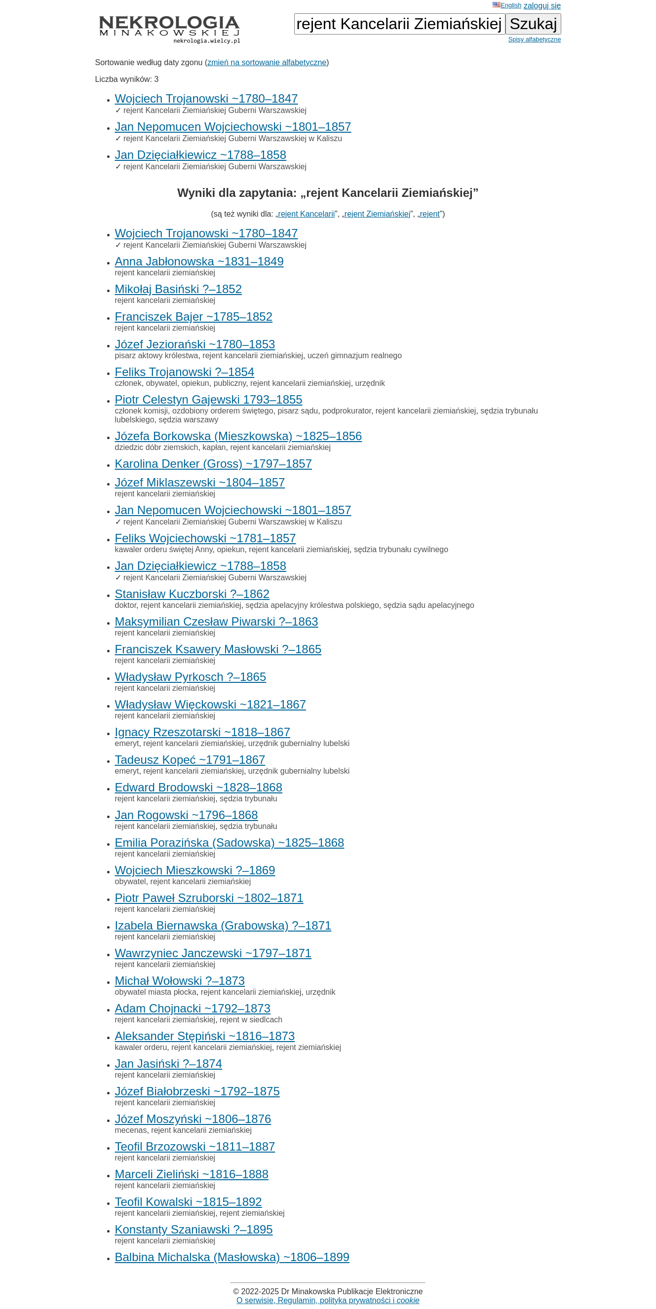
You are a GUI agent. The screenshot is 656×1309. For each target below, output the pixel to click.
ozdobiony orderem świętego (222, 411)
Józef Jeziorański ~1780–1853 (195, 344)
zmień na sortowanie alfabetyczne (266, 62)
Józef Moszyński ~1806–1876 (193, 1118)
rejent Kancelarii (306, 214)
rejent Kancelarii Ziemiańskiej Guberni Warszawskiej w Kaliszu (232, 138)
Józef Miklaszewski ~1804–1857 (200, 482)
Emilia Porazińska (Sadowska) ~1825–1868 (230, 842)
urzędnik (370, 383)
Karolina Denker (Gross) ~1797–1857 (213, 463)
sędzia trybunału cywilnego (401, 549)
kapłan (214, 447)
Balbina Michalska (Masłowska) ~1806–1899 (232, 1257)
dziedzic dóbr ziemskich (156, 447)
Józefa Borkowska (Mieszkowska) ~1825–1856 (238, 436)
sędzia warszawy (188, 419)
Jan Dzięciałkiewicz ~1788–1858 (201, 154)
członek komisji (141, 411)
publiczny (230, 383)
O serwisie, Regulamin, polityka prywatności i (328, 1300)
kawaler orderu (141, 1047)
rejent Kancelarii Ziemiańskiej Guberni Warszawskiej (215, 110)
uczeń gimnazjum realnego (355, 355)
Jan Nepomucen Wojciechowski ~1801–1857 (233, 126)
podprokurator (346, 411)
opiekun (195, 383)
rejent (430, 214)
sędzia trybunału (248, 798)
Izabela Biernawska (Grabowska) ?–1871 (223, 925)
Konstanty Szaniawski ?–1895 (194, 1229)
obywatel (161, 383)
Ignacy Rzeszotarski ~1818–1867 (203, 732)
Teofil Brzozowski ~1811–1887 (195, 1146)
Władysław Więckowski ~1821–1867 (211, 704)
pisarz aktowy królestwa (156, 355)
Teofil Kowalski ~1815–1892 (188, 1201)
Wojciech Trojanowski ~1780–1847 (206, 98)
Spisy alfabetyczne (534, 39)
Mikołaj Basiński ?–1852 (178, 289)
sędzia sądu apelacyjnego (429, 605)
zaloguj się (542, 5)
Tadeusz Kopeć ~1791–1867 (190, 759)
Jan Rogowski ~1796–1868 (186, 815)
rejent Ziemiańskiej (377, 214)
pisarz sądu (297, 411)
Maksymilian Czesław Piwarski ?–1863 (216, 621)
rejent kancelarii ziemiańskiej (165, 272)
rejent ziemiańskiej (309, 1047)
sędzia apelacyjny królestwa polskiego (312, 605)
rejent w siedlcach (251, 1019)
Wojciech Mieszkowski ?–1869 (195, 870)
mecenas (131, 1130)
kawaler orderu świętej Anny (164, 549)
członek (128, 383)
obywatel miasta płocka (155, 992)
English (507, 5)
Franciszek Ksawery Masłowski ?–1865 (218, 649)
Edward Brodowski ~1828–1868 (199, 787)
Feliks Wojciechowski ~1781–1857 (205, 538)
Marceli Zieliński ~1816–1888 (192, 1174)
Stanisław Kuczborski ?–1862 (192, 593)
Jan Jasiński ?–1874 (168, 1063)
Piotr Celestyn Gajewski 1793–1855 (209, 399)
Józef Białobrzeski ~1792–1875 (197, 1091)
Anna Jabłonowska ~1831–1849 (199, 261)
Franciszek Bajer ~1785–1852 (194, 316)
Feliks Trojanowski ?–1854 (185, 371)
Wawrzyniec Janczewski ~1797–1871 (213, 953)
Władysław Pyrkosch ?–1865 (191, 676)
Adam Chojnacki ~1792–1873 (193, 1008)
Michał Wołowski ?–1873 (180, 980)
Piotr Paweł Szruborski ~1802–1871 (209, 897)
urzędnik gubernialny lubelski (298, 743)
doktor (126, 605)
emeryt (127, 743)
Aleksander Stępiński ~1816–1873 (205, 1036)
